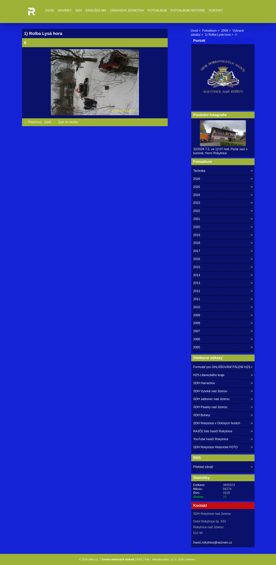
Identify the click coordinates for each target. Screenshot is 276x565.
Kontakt (216, 10)
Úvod (49, 10)
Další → (49, 122)
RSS (139, 559)
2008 (196, 323)
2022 (196, 210)
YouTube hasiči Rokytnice (210, 439)
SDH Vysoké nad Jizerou (210, 391)
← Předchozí (33, 122)
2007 (196, 331)
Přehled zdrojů (203, 467)
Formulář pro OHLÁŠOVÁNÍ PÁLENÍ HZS (221, 367)
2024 (196, 195)
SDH (78, 10)
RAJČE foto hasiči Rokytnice (212, 431)
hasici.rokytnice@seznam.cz (212, 542)
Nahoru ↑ (191, 559)
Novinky (64, 10)
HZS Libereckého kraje (208, 375)
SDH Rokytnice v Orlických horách (216, 423)
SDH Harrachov (204, 383)
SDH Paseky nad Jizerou (210, 407)
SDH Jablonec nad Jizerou (211, 399)
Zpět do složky (68, 122)
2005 (196, 347)
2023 (196, 202)
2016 (196, 259)
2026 (196, 178)
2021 (196, 219)
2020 (196, 227)
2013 (196, 283)
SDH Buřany (201, 415)
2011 (196, 299)
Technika (199, 170)
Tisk (146, 559)
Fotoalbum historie (188, 10)
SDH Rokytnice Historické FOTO (215, 447)
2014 (196, 275)
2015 (196, 267)
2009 (224, 30)
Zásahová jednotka (127, 10)
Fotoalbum (157, 10)
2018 (196, 243)
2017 (196, 251)
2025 (196, 187)
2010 (196, 307)
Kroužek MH (96, 10)
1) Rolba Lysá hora (218, 34)
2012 (196, 291)
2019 (196, 235)
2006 (196, 339)
